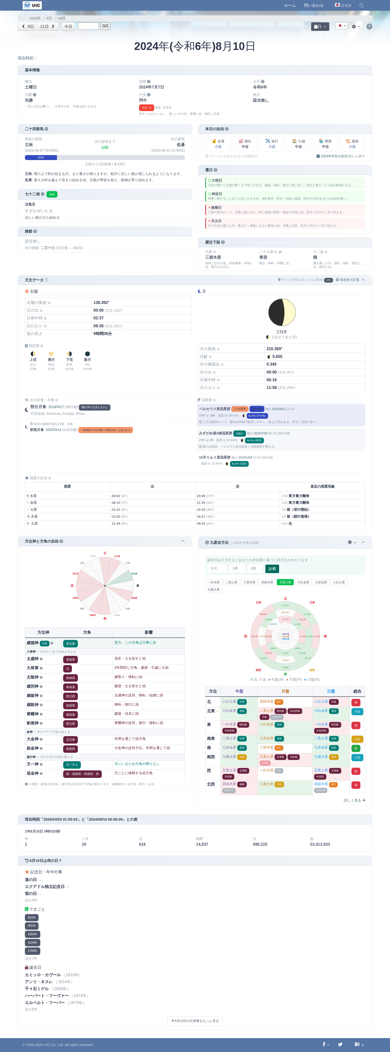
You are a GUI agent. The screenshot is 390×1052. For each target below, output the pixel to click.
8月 (49, 18)
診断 (272, 569)
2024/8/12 (279, 409)
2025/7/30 (260, 433)
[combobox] (341, 25)
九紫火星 (214, 589)
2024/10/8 (245, 457)
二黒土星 (232, 582)
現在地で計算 (347, 280)
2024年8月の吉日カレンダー (341, 156)
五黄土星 (285, 582)
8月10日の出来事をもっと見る (195, 1021)
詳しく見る (354, 800)
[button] (361, 5)
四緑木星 (267, 582)
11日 (47, 26)
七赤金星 (321, 582)
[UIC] (32, 4)
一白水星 (214, 582)
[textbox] (341, 26)
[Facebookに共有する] (324, 1045)
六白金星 (303, 582)
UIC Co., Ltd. (54, 1045)
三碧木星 (249, 582)
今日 (68, 26)
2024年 (35, 18)
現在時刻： (28, 58)
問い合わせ (314, 5)
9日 (27, 26)
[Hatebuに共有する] (357, 1045)
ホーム (290, 5)
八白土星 (339, 582)
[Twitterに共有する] (340, 1045)
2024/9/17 (56, 407)
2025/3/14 (53, 430)
